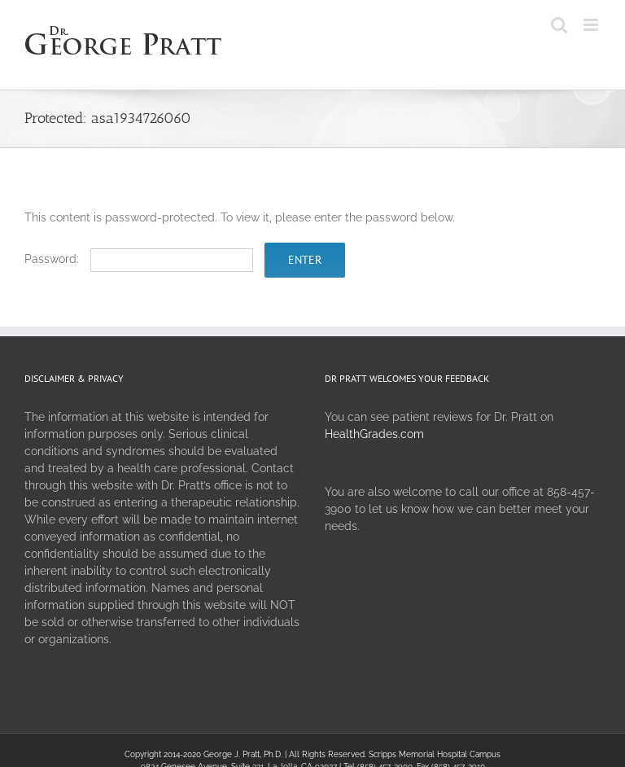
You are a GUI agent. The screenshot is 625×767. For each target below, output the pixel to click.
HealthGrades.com (374, 433)
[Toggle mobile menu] (592, 24)
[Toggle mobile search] (559, 24)
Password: (138, 258)
